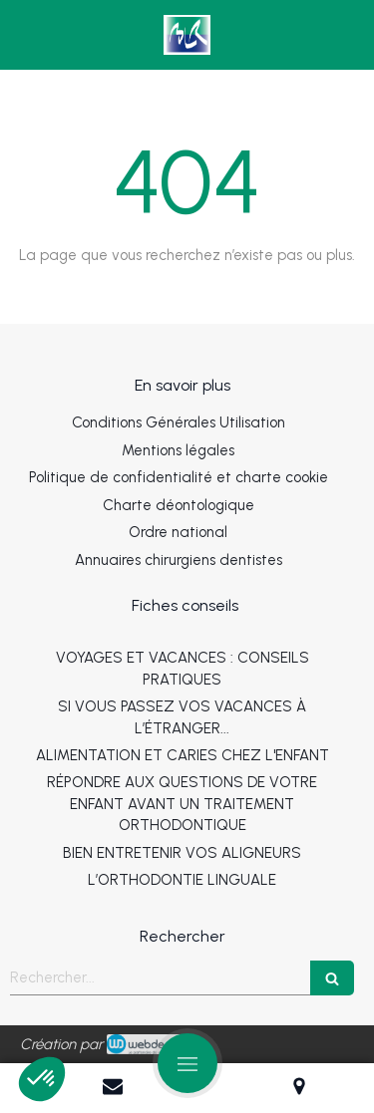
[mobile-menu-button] (187, 1063)
